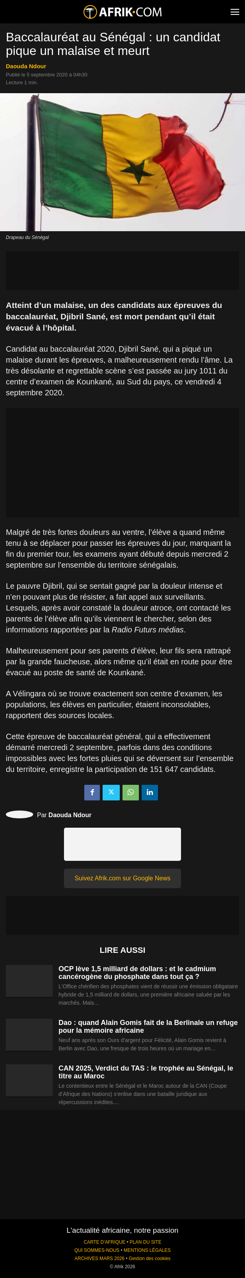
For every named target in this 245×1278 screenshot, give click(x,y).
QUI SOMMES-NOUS (97, 1250)
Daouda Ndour (26, 66)
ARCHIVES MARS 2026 (99, 1258)
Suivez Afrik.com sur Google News (122, 878)
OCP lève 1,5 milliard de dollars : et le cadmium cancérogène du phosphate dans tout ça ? (137, 973)
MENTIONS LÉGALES (147, 1250)
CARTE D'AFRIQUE (104, 1242)
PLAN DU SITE (145, 1242)
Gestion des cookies (149, 1258)
